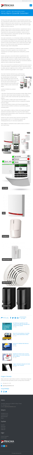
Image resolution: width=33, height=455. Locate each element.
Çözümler (3, 424)
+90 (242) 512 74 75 (4, 413)
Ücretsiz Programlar (5, 436)
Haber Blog (3, 428)
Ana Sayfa (3, 11)
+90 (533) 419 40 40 (4, 415)
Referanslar (3, 426)
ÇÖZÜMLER (8, 11)
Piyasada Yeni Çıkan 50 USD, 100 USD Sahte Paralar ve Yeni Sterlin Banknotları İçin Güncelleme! (21, 355)
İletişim (2, 418)
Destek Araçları (4, 437)
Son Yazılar (23, 318)
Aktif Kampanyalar (4, 416)
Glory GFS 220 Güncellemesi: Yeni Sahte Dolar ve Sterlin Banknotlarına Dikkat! (21, 334)
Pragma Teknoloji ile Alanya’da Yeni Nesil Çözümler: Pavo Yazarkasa (21, 364)
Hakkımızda (3, 429)
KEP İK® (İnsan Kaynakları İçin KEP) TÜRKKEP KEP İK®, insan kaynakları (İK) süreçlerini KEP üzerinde (21, 324)
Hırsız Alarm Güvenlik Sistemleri (18, 11)
